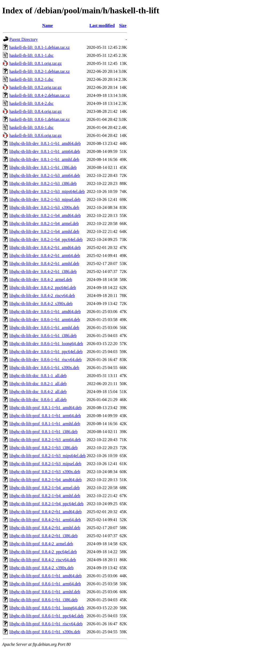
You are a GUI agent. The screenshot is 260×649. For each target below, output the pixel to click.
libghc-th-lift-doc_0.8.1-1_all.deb (38, 375)
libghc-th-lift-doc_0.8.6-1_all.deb (38, 399)
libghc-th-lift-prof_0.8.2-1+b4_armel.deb (44, 487)
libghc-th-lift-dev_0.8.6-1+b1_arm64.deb (44, 319)
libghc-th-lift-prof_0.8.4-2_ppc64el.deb (43, 551)
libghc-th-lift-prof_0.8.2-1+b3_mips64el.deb (47, 455)
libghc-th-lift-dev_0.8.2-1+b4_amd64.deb (45, 215)
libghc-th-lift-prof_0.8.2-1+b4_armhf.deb (44, 495)
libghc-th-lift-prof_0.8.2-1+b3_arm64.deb (45, 439)
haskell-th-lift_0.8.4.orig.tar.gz (35, 111)
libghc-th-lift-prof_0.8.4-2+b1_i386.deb (43, 535)
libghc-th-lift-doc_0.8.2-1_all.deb (38, 383)
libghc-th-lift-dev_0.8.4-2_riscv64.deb (42, 295)
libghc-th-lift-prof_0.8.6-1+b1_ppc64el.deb (46, 616)
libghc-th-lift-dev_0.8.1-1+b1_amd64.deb (45, 143)
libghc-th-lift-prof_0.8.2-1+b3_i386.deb (43, 447)
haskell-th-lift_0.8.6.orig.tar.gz (35, 135)
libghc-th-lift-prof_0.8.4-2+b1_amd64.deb (45, 511)
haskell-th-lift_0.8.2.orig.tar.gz (35, 87)
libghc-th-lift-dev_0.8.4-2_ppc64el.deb (42, 287)
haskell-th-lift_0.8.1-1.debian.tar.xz (39, 47)
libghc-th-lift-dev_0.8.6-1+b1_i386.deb (43, 335)
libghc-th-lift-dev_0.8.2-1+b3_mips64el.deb (47, 191)
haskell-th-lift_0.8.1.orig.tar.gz (35, 63)
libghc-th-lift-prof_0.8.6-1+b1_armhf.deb (44, 591)
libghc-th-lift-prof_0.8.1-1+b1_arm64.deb (45, 415)
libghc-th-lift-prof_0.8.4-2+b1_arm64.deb (45, 519)
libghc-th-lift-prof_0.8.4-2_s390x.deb (41, 567)
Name (47, 25)
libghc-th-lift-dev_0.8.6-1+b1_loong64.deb (46, 343)
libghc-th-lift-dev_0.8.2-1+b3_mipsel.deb (44, 199)
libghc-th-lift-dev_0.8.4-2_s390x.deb (41, 303)
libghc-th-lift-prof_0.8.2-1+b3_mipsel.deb (45, 463)
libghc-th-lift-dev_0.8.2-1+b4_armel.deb (44, 223)
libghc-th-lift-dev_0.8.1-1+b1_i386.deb (43, 167)
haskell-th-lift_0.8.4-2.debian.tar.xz (39, 95)
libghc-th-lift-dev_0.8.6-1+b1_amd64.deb (45, 311)
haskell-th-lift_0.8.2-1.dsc (31, 79)
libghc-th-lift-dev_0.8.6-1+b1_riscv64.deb (45, 359)
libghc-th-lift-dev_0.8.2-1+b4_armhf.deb (44, 231)
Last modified (102, 25)
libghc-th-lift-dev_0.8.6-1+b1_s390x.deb (44, 367)
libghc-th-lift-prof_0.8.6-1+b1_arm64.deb (45, 583)
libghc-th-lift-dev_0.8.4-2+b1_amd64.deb (45, 247)
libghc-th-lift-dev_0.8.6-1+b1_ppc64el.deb (45, 351)
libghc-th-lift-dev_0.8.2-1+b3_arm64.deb (44, 175)
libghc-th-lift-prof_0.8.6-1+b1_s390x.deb (44, 632)
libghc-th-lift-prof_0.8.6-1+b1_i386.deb (43, 599)
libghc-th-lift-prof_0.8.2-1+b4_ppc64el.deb (46, 503)
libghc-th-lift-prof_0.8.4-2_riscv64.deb (42, 559)
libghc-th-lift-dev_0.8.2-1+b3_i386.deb (43, 183)
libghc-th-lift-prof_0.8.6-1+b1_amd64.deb (45, 575)
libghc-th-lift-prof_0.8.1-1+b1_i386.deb (43, 431)
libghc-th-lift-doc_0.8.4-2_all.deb (38, 391)
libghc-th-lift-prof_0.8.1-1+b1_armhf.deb (44, 423)
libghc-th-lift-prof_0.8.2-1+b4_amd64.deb (45, 479)
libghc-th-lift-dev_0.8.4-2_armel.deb (40, 279)
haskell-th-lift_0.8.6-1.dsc (31, 127)
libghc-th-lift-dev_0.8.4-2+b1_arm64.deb (44, 255)
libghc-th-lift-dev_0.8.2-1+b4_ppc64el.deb (45, 239)
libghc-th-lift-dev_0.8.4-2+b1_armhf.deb (44, 263)
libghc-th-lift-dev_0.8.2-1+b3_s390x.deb (44, 207)
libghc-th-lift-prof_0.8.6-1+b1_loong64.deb (46, 608)
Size (123, 25)
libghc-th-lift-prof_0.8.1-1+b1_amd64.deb (45, 407)
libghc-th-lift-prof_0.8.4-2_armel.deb (41, 543)
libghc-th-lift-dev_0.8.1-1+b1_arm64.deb (44, 151)
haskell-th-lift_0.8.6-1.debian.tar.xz (39, 119)
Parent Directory (23, 39)
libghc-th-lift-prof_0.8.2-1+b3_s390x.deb (44, 471)
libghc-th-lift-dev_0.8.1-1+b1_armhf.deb (44, 159)
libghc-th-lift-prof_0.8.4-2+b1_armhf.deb (44, 527)
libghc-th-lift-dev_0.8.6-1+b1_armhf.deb (44, 327)
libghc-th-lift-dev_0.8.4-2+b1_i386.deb (43, 271)
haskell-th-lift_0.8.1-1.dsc (31, 55)
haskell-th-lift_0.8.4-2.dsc (31, 103)
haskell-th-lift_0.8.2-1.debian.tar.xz (39, 71)
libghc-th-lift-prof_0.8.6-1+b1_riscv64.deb (45, 624)
